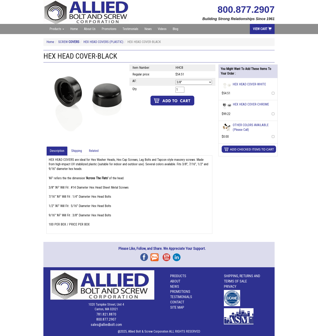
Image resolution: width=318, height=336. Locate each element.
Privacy (230, 286)
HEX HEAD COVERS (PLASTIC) (103, 42)
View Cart (262, 29)
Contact (177, 302)
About (175, 281)
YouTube (168, 256)
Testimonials (130, 29)
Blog (175, 29)
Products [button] (56, 29)
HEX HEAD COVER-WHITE (249, 84)
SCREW (68, 42)
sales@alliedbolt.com (106, 324)
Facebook (145, 256)
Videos (162, 29)
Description (57, 151)
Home (74, 29)
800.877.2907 (246, 9)
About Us (90, 29)
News (148, 29)
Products (178, 276)
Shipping (76, 151)
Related (94, 151)
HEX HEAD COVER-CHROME (251, 104)
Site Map (177, 307)
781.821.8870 (106, 314)
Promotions (109, 29)
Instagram (178, 256)
